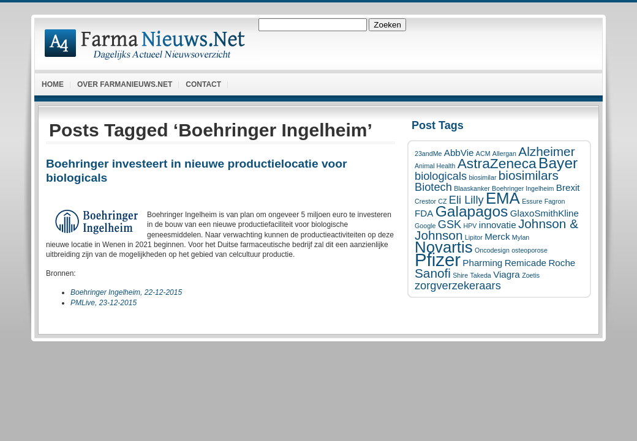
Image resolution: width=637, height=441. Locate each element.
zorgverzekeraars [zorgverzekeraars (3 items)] (458, 285)
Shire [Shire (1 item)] (460, 275)
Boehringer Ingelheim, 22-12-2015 (126, 292)
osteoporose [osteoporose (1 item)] (529, 250)
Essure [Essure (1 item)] (532, 201)
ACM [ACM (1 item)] (483, 153)
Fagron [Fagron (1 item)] (555, 201)
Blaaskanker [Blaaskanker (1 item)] (472, 188)
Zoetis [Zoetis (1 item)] (531, 275)
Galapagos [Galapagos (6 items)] (471, 211)
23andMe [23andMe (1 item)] (428, 153)
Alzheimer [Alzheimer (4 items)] (546, 151)
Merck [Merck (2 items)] (497, 236)
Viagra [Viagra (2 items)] (506, 274)
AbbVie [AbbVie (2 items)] (459, 152)
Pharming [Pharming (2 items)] (482, 263)
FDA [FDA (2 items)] (424, 213)
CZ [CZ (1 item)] (442, 201)
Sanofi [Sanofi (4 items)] (433, 273)
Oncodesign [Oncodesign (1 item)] (492, 250)
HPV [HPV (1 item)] (470, 225)
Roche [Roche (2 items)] (561, 263)
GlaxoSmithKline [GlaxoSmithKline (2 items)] (544, 213)
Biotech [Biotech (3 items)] (433, 186)
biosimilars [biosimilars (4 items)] (529, 175)
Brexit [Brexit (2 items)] (568, 187)
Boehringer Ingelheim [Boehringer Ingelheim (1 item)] (523, 188)
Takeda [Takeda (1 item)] (480, 275)
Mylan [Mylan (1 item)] (520, 237)
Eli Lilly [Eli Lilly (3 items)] (466, 199)
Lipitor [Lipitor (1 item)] (474, 237)
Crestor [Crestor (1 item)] (425, 201)
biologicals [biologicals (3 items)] (441, 175)
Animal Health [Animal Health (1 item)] (435, 165)
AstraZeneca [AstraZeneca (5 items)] (497, 163)
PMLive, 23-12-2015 (103, 302)
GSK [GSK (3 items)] (449, 224)
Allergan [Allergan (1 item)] (504, 153)
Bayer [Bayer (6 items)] (558, 163)
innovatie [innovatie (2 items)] (497, 225)
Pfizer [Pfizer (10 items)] (438, 260)
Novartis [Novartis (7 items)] (444, 247)
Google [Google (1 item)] (425, 225)
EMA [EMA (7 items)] (503, 198)
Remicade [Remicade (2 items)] (525, 263)
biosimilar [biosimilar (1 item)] (482, 177)
